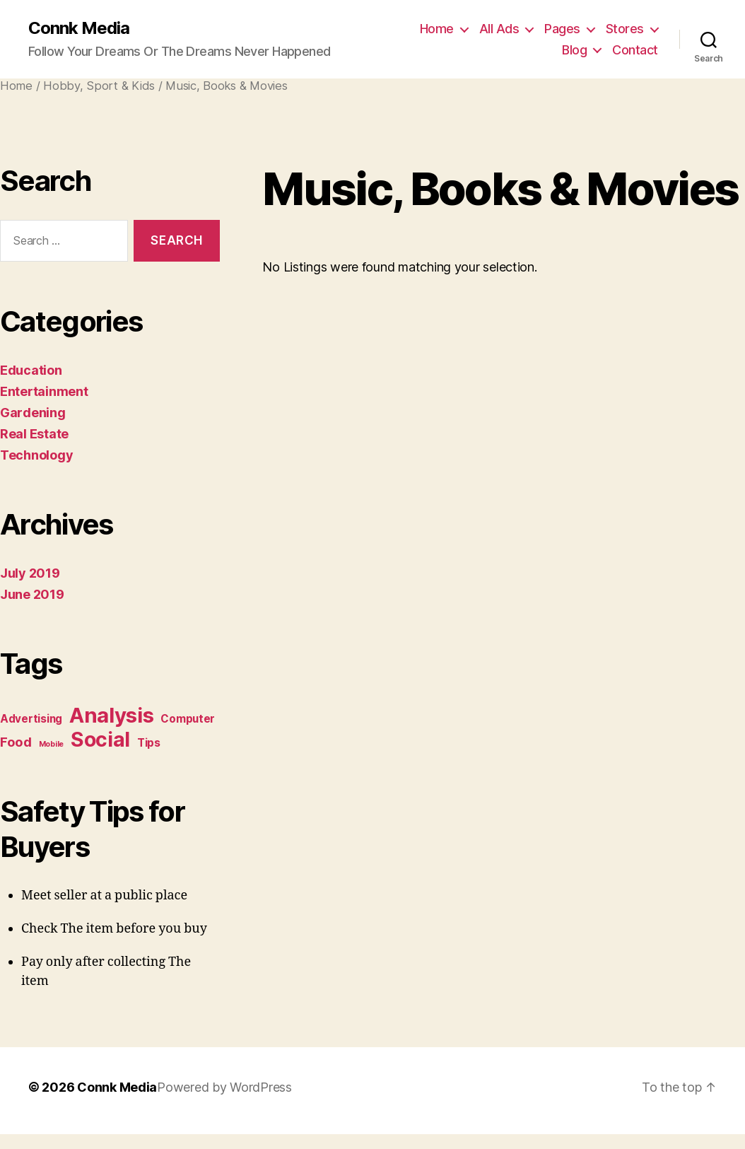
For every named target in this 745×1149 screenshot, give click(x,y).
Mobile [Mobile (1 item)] (51, 744)
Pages (562, 28)
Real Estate (34, 433)
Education (31, 370)
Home (437, 28)
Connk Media (78, 28)
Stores (625, 28)
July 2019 (30, 573)
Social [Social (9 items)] (100, 740)
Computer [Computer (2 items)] (187, 718)
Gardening (33, 412)
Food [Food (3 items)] (16, 742)
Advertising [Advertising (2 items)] (31, 718)
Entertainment (44, 391)
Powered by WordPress (224, 1087)
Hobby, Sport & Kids (99, 85)
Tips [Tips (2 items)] (148, 743)
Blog (574, 49)
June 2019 (32, 594)
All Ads (499, 28)
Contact (635, 49)
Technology (36, 455)
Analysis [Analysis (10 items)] (111, 715)
